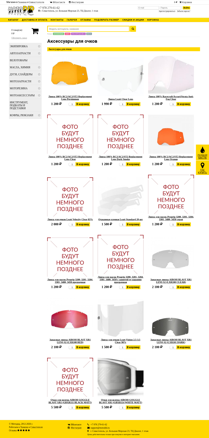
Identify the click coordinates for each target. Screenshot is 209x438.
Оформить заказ (19, 38)
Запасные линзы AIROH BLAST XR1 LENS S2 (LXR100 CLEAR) (171, 280)
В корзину (82, 104)
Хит (68, 34)
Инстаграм (76, 428)
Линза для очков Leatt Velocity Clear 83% (70, 219)
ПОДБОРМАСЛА (202, 152)
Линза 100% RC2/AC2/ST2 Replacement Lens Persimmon (70, 97)
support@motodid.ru (100, 428)
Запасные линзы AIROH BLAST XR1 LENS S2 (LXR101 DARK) (171, 341)
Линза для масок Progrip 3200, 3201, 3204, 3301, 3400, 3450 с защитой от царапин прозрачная (120, 279)
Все (89, 34)
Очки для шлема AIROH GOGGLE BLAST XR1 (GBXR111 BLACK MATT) (70, 401)
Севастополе (37, 427)
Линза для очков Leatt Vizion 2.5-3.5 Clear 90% (120, 341)
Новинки (58, 34)
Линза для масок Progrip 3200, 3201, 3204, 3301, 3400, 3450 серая (171, 218)
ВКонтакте (76, 424)
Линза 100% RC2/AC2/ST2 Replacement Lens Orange (171, 158)
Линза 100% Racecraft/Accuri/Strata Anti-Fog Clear (170, 97)
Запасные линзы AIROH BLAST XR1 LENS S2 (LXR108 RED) (70, 341)
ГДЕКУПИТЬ (202, 168)
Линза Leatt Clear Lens (120, 99)
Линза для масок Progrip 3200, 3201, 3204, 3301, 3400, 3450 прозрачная (70, 280)
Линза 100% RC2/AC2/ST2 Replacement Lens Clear (70, 158)
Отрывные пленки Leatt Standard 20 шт (120, 219)
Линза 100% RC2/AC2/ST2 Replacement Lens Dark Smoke (120, 158)
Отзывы (13, 430)
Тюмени (24, 427)
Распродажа (78, 34)
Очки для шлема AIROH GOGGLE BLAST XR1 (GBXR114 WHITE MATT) (120, 401)
